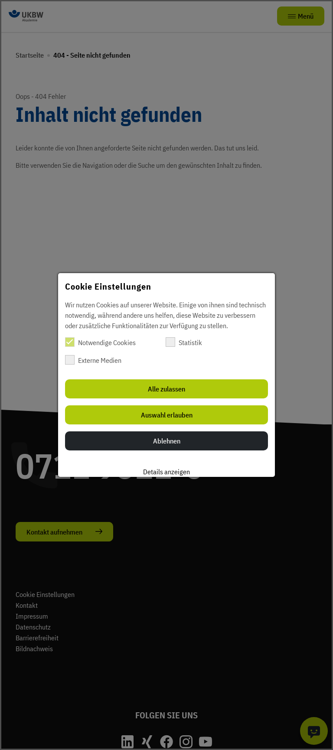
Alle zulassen (166, 389)
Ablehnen (166, 441)
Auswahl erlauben (167, 415)
